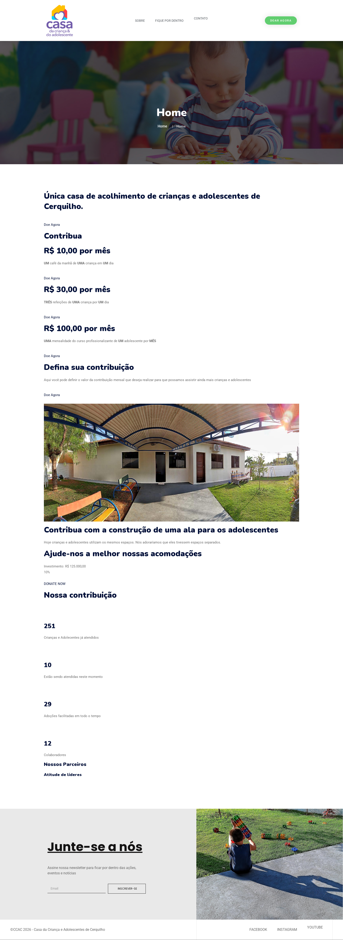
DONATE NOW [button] (54, 584)
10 (47, 665)
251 (49, 626)
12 (47, 743)
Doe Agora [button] (52, 225)
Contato (201, 18)
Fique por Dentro (169, 20)
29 (47, 704)
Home (162, 126)
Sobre (140, 20)
